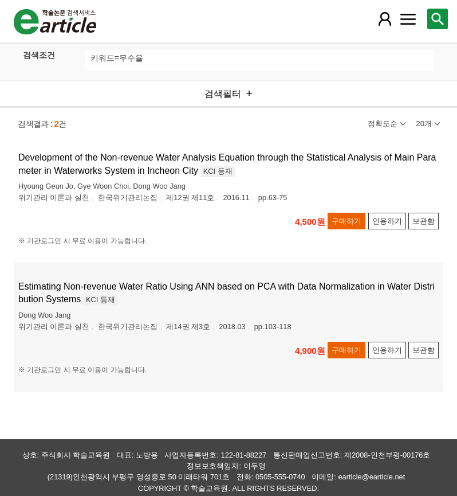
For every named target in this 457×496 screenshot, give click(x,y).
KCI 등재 (218, 171)
